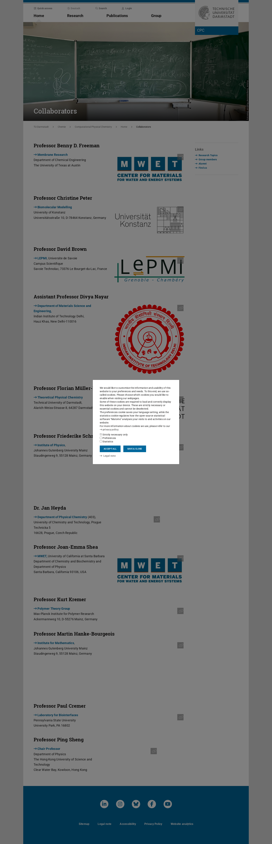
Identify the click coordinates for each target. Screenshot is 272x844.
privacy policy (109, 429)
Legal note (108, 455)
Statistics (106, 441)
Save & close (134, 449)
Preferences (108, 438)
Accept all (110, 449)
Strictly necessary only (114, 434)
